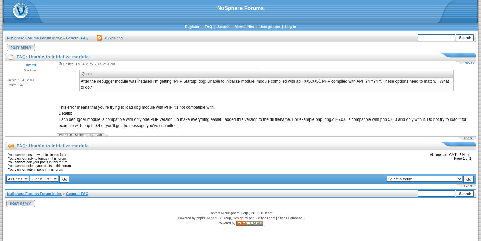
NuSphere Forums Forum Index (34, 38)
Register (192, 27)
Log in (290, 27)
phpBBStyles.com (262, 218)
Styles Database (290, 218)
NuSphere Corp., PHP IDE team (249, 213)
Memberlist (244, 27)
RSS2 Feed (110, 38)
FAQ (208, 27)
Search (223, 27)
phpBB (201, 218)
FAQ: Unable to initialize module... (55, 146)
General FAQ (77, 38)
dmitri (31, 65)
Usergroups (269, 27)
